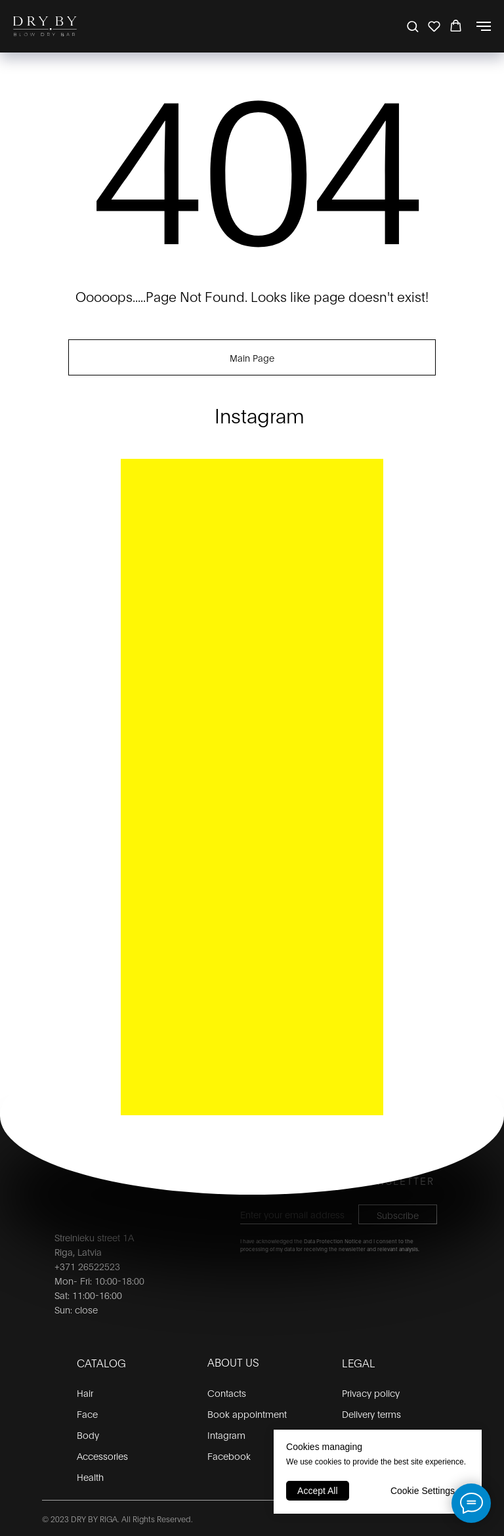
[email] (296, 1214)
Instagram (259, 414)
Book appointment (247, 1413)
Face (87, 1413)
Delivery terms (371, 1413)
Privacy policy (371, 1392)
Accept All (317, 1490)
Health (90, 1476)
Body (88, 1434)
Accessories (102, 1455)
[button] (412, 26)
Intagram (226, 1434)
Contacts (226, 1392)
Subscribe (398, 1214)
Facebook (229, 1455)
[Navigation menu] (483, 26)
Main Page (252, 357)
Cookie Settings (422, 1490)
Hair (85, 1392)
